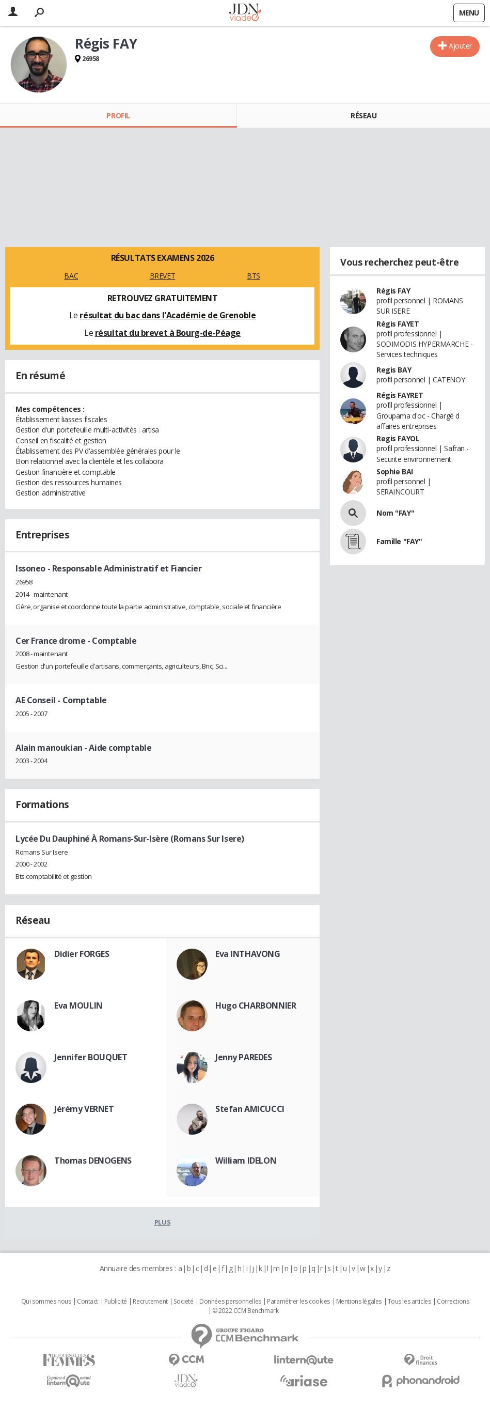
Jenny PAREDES (243, 1057)
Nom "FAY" (395, 513)
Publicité (115, 1301)
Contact (87, 1301)
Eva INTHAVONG (247, 954)
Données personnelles (230, 1301)
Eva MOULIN (78, 1005)
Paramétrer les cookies (298, 1301)
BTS (253, 276)
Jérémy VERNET (84, 1109)
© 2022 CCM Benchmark (245, 1310)
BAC (71, 276)
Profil (118, 115)
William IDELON (245, 1160)
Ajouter (460, 46)
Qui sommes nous (46, 1301)
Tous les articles (409, 1301)
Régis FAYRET (399, 395)
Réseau (363, 115)
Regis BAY (393, 370)
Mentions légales (359, 1301)
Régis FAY (393, 291)
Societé (183, 1301)
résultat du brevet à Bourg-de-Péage (168, 332)
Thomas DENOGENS (93, 1160)
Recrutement (150, 1301)
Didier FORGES (81, 954)
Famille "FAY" (399, 541)
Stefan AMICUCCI (249, 1109)
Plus (162, 1222)
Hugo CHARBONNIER (255, 1005)
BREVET (162, 276)
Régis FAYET (397, 324)
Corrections (453, 1301)
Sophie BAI (394, 471)
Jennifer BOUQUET (90, 1057)
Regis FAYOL (397, 438)
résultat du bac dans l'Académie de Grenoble (168, 315)
